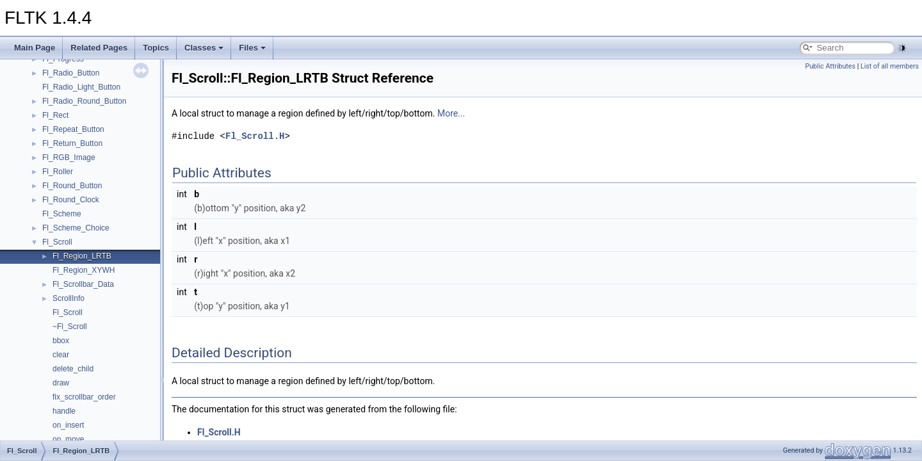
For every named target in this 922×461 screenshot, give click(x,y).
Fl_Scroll (57, 242)
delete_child (73, 368)
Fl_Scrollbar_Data (83, 284)
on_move (68, 439)
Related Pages (98, 48)
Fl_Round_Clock (70, 199)
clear (61, 354)
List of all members (890, 66)
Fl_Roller (57, 171)
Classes (203, 48)
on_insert (68, 425)
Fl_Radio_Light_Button (81, 87)
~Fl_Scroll (70, 326)
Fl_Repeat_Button (73, 129)
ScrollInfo (69, 298)
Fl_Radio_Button (70, 73)
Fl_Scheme (61, 213)
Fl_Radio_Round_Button (84, 101)
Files (252, 48)
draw (61, 382)
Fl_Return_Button (72, 143)
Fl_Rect (55, 115)
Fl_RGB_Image (68, 157)
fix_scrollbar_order (84, 396)
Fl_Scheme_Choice (75, 227)
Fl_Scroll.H (254, 136)
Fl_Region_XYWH (84, 270)
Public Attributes (830, 66)
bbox (61, 340)
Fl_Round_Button (72, 185)
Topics (156, 48)
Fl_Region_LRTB (82, 256)
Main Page (34, 48)
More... (451, 113)
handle (64, 411)
